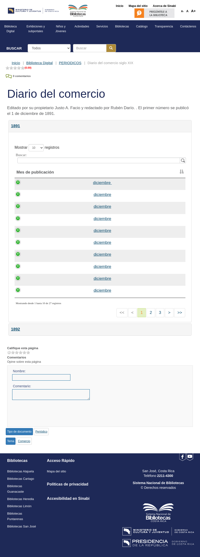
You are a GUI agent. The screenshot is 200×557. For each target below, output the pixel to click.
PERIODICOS (70, 63)
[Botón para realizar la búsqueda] (111, 48)
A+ (193, 11)
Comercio (24, 441)
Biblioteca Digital (39, 63)
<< (122, 312)
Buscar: (100, 158)
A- (182, 11)
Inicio (16, 63)
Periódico (41, 431)
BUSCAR (14, 48)
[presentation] (48, 411)
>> (179, 312)
